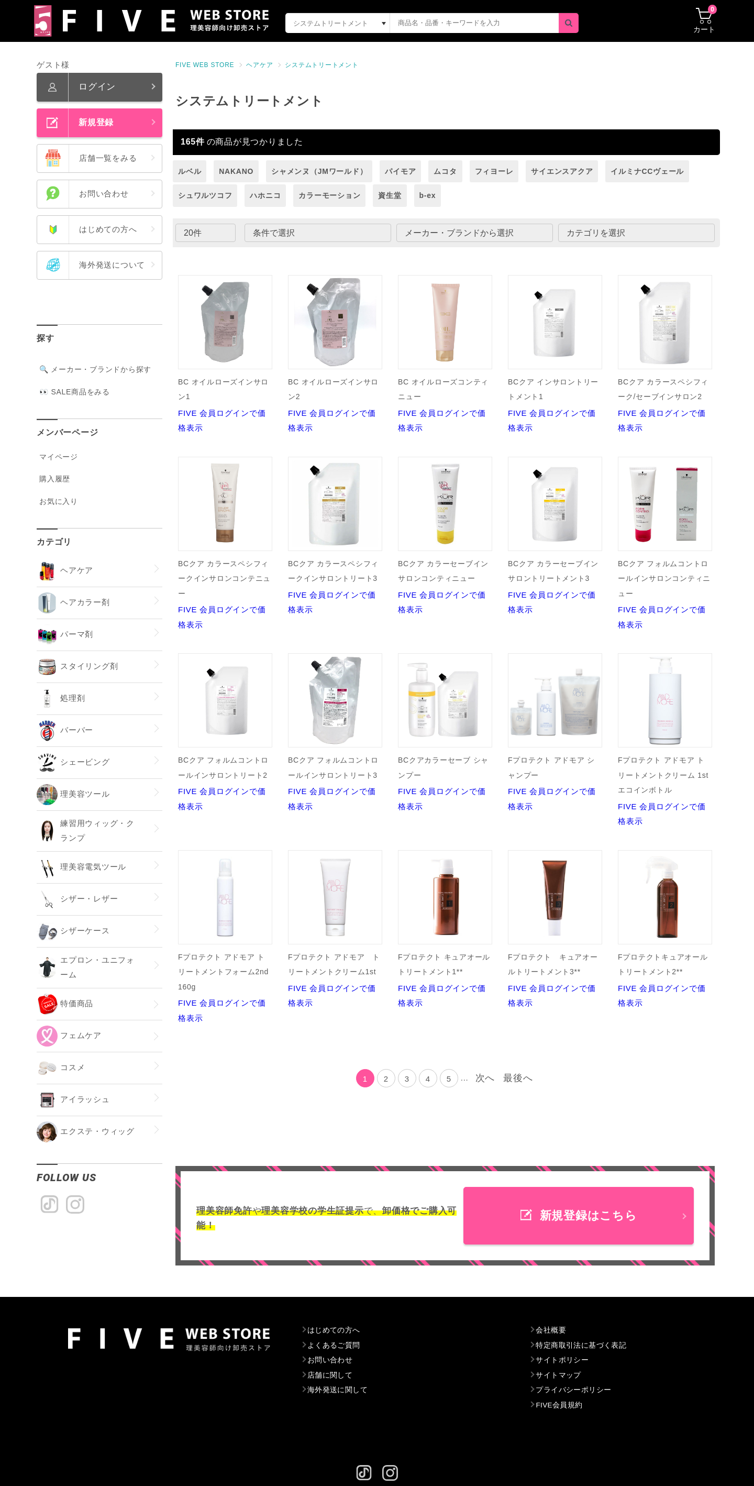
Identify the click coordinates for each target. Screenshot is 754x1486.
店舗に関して (330, 1375)
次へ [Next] (485, 1078)
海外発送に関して (338, 1390)
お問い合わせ (330, 1360)
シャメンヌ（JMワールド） (319, 171)
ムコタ (445, 171)
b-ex (427, 195)
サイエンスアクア (562, 171)
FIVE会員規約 (560, 1405)
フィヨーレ (494, 171)
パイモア (400, 171)
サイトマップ (559, 1375)
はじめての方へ (334, 1330)
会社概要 (551, 1330)
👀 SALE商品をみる (74, 392)
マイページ (58, 457)
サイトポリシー (563, 1360)
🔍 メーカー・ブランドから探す (95, 369)
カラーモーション (329, 195)
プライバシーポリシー (574, 1390)
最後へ (518, 1078)
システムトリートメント (321, 65)
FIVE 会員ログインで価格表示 (225, 354)
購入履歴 (54, 479)
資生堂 (389, 195)
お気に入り (58, 501)
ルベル (189, 171)
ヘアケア (259, 65)
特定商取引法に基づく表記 (582, 1345)
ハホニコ (265, 195)
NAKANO (236, 171)
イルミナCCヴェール (647, 171)
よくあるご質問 (334, 1345)
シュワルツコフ (205, 195)
